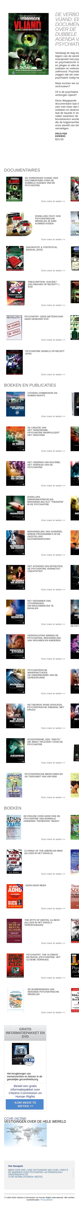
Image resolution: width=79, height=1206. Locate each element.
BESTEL (39, 1177)
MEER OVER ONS (17, 1170)
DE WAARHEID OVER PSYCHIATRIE (26, 1172)
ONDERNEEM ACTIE (18, 1174)
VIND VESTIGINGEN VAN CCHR (43, 1170)
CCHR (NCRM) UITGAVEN (21, 1177)
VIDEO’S (64, 1170)
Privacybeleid (46, 1200)
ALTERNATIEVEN (53, 1172)
